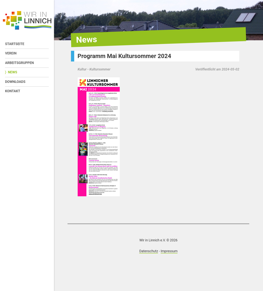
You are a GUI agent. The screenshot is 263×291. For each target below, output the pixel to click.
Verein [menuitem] (10, 53)
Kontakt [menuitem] (12, 91)
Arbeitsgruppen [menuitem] (19, 63)
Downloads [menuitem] (15, 82)
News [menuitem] (12, 72)
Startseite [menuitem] (14, 44)
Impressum (169, 251)
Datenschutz (148, 251)
